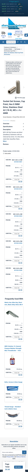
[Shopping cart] (26, 35)
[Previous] (4, 87)
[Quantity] (17, 179)
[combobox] (11, 42)
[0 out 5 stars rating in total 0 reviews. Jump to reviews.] (9, 121)
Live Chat (18, 39)
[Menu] (3, 42)
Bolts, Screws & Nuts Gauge (13, 382)
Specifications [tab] (13, 126)
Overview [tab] (13, 123)
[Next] (24, 87)
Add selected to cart (19, 467)
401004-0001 (18, 162)
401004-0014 (18, 189)
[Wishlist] (21, 42)
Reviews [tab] (13, 144)
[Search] (17, 42)
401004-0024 (18, 216)
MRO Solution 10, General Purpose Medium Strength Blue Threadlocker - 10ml (13, 348)
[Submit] (24, 452)
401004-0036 (18, 243)
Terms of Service (20, 456)
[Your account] (25, 42)
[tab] (13, 135)
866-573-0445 (18, 33)
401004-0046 (18, 270)
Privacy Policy (10, 456)
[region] (14, 87)
